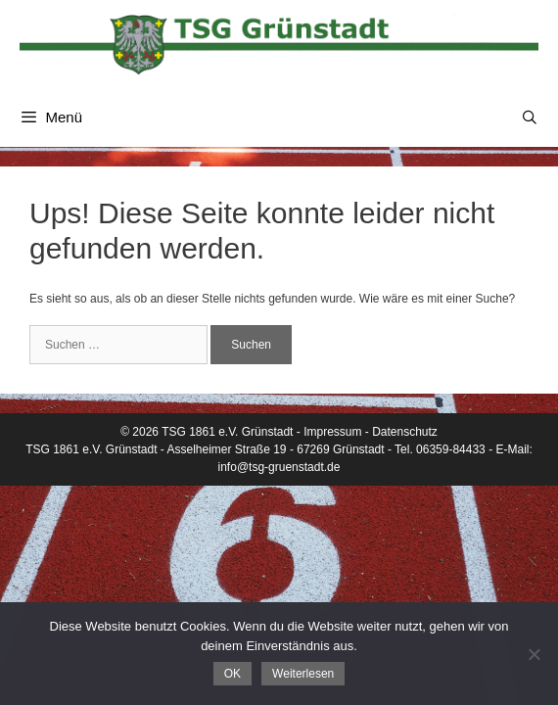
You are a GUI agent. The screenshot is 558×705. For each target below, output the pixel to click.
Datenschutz (405, 432)
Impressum (332, 432)
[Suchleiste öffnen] (529, 117)
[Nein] (533, 654)
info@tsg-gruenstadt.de (279, 467)
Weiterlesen (303, 674)
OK (232, 674)
